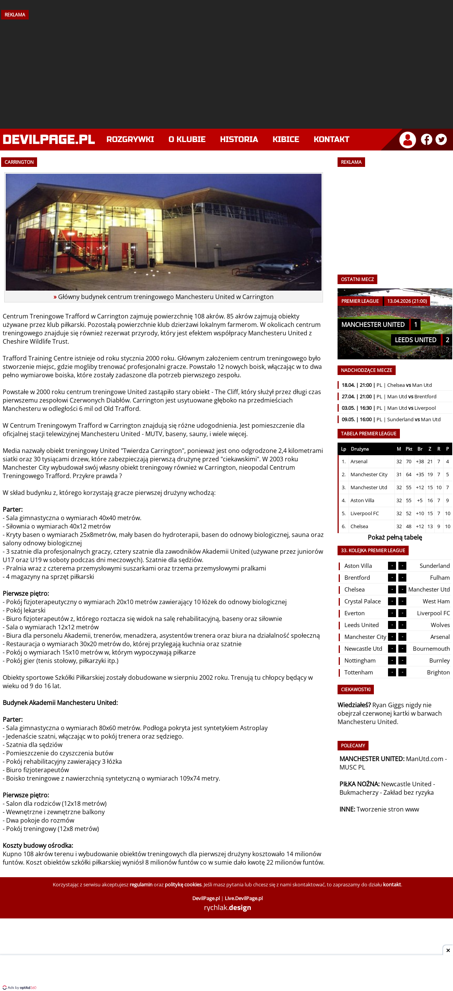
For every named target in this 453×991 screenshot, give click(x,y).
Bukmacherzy (358, 792)
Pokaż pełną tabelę (395, 537)
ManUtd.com (424, 759)
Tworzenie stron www (388, 809)
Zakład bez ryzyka (408, 792)
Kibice (286, 139)
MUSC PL (352, 767)
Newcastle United (406, 784)
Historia (239, 139)
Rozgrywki (130, 139)
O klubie (187, 139)
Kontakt (331, 139)
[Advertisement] (226, 71)
